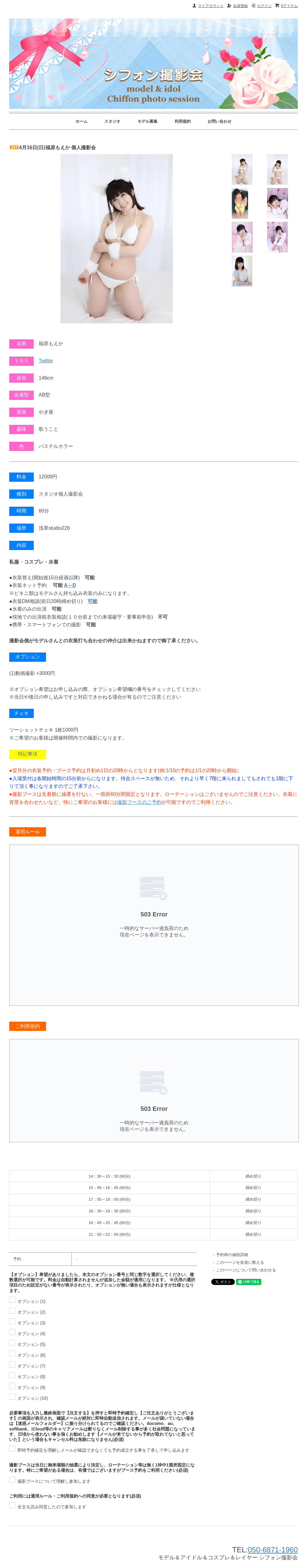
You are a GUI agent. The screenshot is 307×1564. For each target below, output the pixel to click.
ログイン (264, 6)
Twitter (46, 360)
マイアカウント (211, 6)
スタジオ (112, 121)
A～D (70, 585)
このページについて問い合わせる (246, 1270)
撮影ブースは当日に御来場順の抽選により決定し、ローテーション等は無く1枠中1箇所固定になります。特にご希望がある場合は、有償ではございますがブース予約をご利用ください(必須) (102, 1467)
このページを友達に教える (240, 1262)
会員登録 (240, 6)
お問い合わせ (219, 121)
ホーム (81, 121)
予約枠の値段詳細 (232, 1254)
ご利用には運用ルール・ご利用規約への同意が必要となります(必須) (75, 1496)
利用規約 (183, 121)
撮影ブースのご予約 (139, 802)
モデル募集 (147, 121)
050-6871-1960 (273, 1550)
